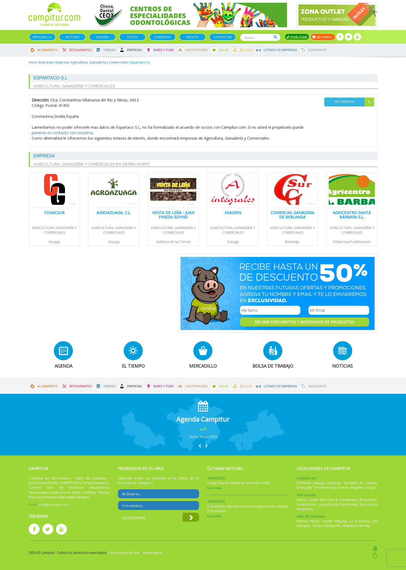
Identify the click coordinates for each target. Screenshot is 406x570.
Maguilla (356, 487)
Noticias (72, 37)
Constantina (348, 499)
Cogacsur (54, 212)
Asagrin (233, 212)
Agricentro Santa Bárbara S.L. (352, 214)
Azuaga (54, 241)
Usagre (370, 487)
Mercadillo (42, 37)
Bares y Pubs (163, 50)
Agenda (102, 37)
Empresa (62, 62)
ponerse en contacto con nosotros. (63, 132)
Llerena (342, 487)
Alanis (301, 499)
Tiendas (109, 50)
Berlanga (292, 241)
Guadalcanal (306, 504)
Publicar (297, 37)
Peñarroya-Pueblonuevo (352, 241)
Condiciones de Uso (124, 552)
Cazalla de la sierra (322, 499)
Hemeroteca (152, 552)
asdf (203, 429)
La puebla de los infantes (338, 504)
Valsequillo (332, 525)
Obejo (317, 525)
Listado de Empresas (280, 50)
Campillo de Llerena (360, 483)
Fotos (132, 37)
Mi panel (323, 37)
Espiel (314, 521)
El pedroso (368, 499)
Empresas (134, 50)
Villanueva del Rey (356, 525)
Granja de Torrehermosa (316, 487)
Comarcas (162, 37)
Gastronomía (196, 50)
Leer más (214, 488)
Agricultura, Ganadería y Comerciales (99, 62)
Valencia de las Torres (173, 241)
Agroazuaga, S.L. (114, 212)
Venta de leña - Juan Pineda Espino (173, 214)
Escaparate (317, 50)
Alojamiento (47, 50)
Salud (224, 50)
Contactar (223, 37)
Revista (192, 37)
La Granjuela (359, 521)
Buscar (275, 37)
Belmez (302, 521)
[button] (200, 446)
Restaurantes (80, 50)
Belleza (246, 50)
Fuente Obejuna (334, 521)
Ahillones (304, 483)
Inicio (33, 62)
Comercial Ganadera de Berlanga (292, 214)
